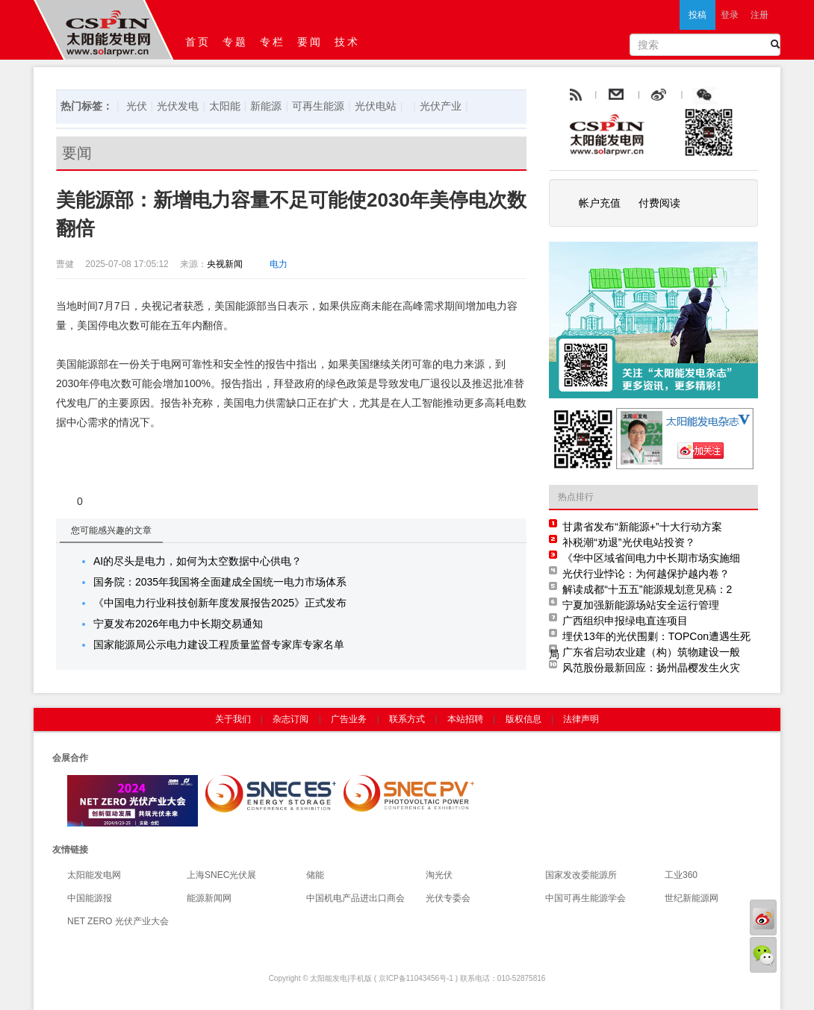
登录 (730, 15)
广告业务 (349, 719)
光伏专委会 (448, 898)
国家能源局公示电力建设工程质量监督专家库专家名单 (218, 644)
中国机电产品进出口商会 (355, 898)
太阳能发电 (328, 978)
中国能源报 (89, 898)
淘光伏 (439, 875)
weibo (693, 95)
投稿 (697, 15)
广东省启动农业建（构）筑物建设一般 (651, 652)
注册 (759, 15)
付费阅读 (659, 203)
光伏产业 (441, 106)
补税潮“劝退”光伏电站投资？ (628, 542)
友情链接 (70, 849)
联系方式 (407, 719)
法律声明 (581, 719)
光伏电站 (376, 106)
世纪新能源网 (691, 898)
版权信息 (523, 719)
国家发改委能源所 (581, 875)
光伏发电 (178, 106)
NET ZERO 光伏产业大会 (118, 921)
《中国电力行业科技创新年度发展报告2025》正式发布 (220, 603)
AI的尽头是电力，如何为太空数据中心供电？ (197, 561)
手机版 (360, 978)
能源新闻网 (209, 898)
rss (574, 95)
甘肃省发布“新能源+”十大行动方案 (642, 527)
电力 (279, 264)
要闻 (310, 42)
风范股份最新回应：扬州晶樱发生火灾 (651, 668)
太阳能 (224, 106)
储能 (315, 875)
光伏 (136, 106)
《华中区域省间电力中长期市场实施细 (651, 558)
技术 (347, 42)
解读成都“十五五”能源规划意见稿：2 (647, 589)
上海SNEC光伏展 (221, 875)
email (652, 95)
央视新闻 (225, 264)
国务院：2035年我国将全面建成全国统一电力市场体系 (220, 582)
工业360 (681, 875)
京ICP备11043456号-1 (416, 978)
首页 (198, 42)
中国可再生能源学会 (585, 898)
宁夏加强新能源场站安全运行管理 (640, 605)
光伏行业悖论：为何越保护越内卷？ (646, 574)
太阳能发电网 (94, 875)
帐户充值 (600, 203)
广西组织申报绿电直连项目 (625, 621)
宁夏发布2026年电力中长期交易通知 (178, 624)
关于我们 (233, 719)
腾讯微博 (737, 95)
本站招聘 (465, 719)
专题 (235, 42)
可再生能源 (318, 106)
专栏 (272, 42)
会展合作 (70, 758)
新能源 (266, 106)
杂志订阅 (290, 719)
